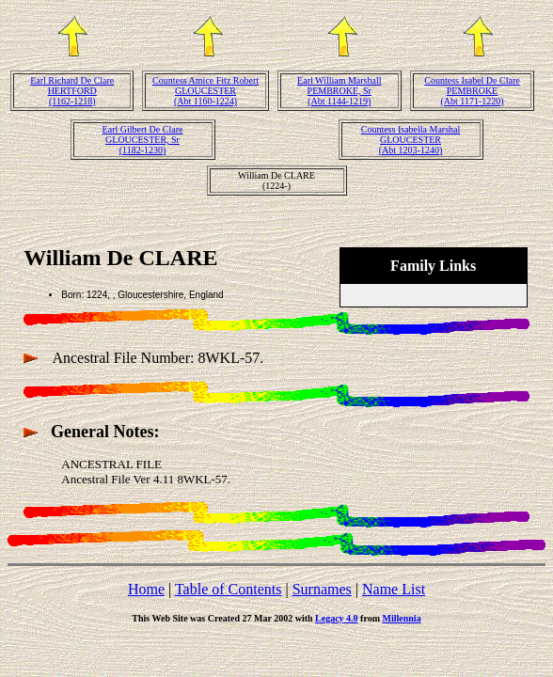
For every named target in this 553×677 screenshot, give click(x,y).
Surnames (322, 589)
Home (146, 589)
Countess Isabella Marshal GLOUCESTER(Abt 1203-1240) (411, 139)
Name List (393, 589)
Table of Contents (228, 589)
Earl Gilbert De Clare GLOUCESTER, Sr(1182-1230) (143, 139)
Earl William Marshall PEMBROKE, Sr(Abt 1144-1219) (339, 90)
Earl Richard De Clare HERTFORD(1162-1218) (72, 90)
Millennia (402, 618)
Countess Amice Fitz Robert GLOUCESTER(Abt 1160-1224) (205, 90)
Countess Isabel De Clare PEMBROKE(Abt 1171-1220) (471, 90)
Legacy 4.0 (336, 618)
